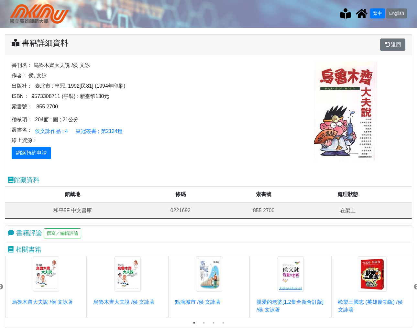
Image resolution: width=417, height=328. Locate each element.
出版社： (22, 86)
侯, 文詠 (37, 75)
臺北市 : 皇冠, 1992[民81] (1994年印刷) (80, 86)
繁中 (377, 13)
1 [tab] (194, 323)
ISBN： (20, 96)
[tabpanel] (46, 287)
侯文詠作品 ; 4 (51, 131)
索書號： (22, 106)
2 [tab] (204, 323)
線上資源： (25, 140)
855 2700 (47, 106)
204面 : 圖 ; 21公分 (57, 119)
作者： (19, 75)
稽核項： (22, 119)
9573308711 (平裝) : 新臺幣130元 (70, 96)
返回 (392, 44)
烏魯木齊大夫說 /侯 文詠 (62, 65)
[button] (321, 111)
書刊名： (22, 65)
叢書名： (22, 130)
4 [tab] (223, 323)
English (396, 13)
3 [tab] (213, 323)
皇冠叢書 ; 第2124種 (99, 131)
